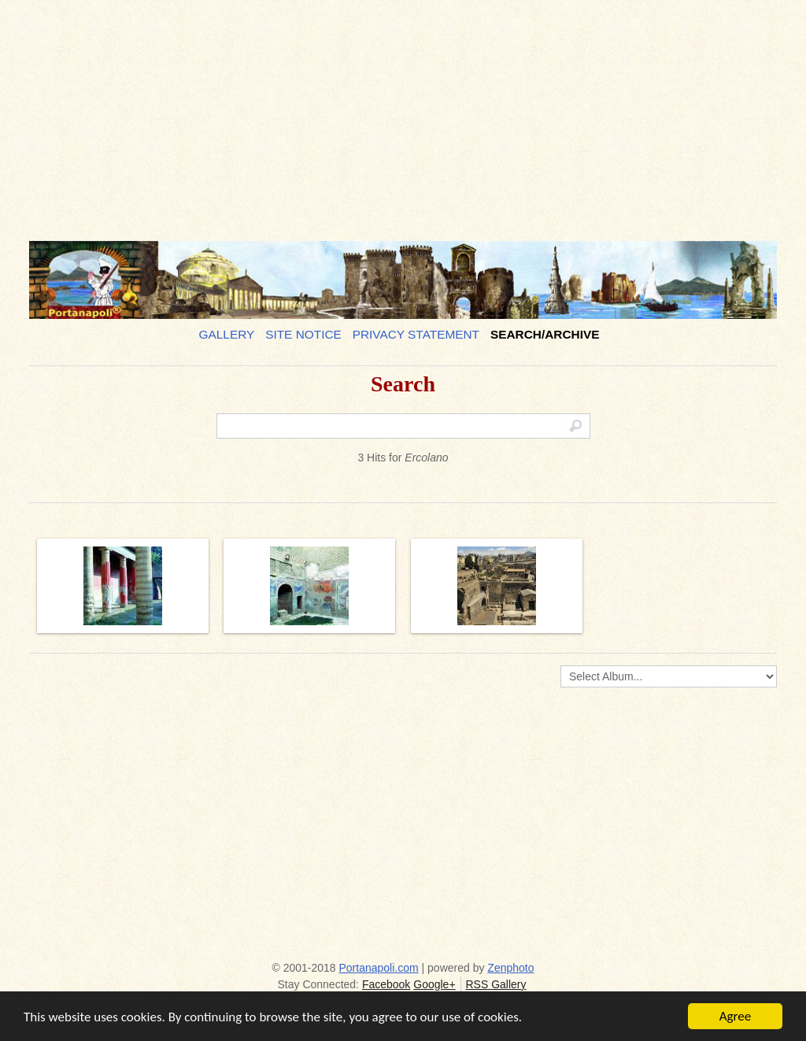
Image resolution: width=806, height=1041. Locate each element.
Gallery (227, 334)
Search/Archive (545, 334)
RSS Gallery (495, 984)
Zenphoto (510, 967)
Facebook (386, 984)
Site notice (303, 334)
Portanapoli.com (379, 967)
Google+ (434, 984)
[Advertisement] (403, 114)
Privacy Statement (416, 334)
